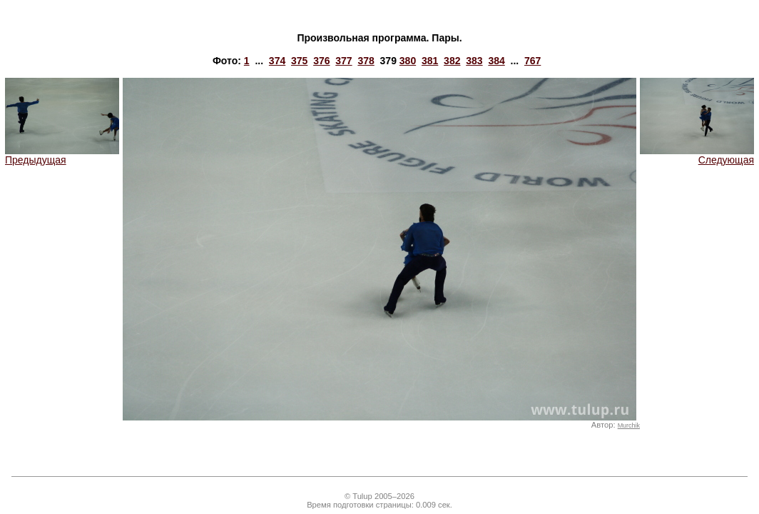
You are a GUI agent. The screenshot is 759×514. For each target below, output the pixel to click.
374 (277, 60)
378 (365, 60)
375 (299, 60)
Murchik (629, 425)
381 (430, 60)
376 (321, 60)
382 (452, 60)
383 (474, 60)
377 (343, 60)
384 (496, 60)
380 (407, 60)
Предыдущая (62, 155)
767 (532, 60)
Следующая (697, 155)
